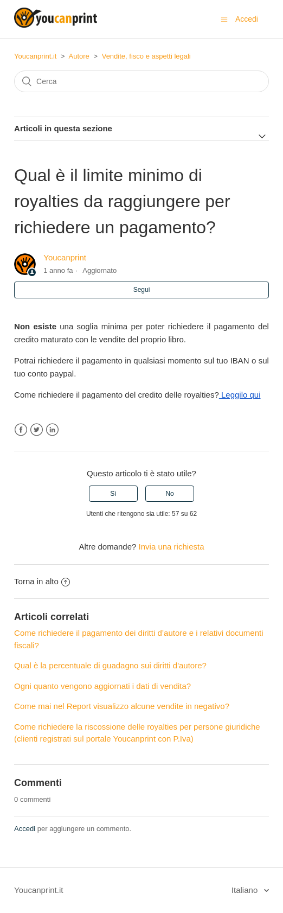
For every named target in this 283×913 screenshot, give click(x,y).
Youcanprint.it (35, 56)
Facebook (21, 430)
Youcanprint (64, 257)
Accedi (24, 829)
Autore (79, 56)
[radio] (113, 494)
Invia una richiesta (171, 546)
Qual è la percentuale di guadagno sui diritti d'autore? (110, 665)
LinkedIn (52, 430)
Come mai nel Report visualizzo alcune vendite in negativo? (121, 706)
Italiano (245, 890)
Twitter (36, 430)
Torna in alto (42, 581)
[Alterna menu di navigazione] (224, 19)
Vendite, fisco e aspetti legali (146, 56)
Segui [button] (141, 289)
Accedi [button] (246, 19)
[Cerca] (141, 81)
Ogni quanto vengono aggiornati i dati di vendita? (102, 686)
